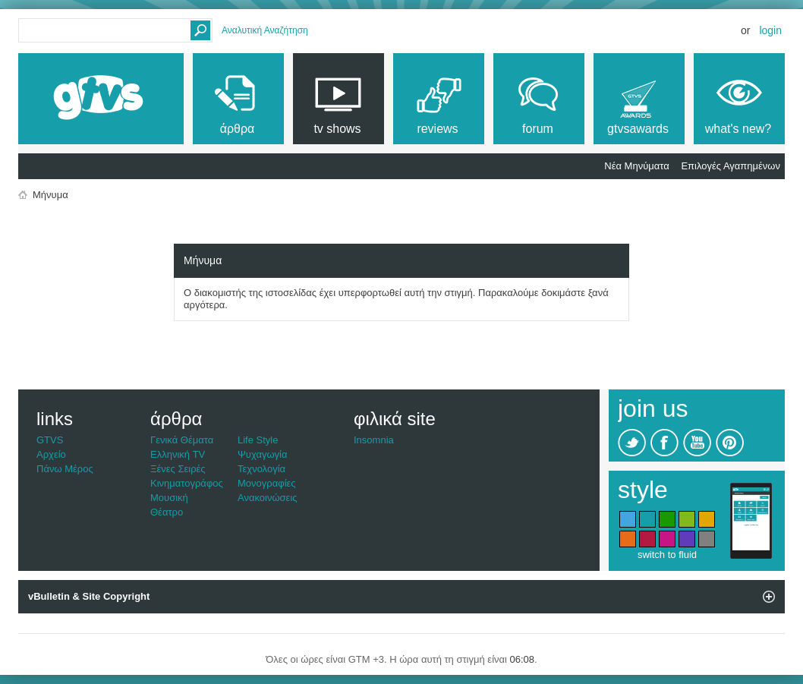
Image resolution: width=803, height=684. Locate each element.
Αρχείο (51, 454)
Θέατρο (166, 512)
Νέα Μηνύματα (636, 166)
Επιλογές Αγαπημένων (730, 166)
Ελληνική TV (177, 454)
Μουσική (169, 497)
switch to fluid (667, 554)
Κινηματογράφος (186, 483)
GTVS (49, 440)
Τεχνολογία (261, 468)
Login (770, 30)
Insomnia (374, 440)
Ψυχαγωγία (263, 454)
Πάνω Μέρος (64, 468)
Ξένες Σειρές (178, 468)
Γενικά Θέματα (181, 440)
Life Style (258, 440)
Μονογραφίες (267, 483)
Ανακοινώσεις (268, 497)
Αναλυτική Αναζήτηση (265, 30)
